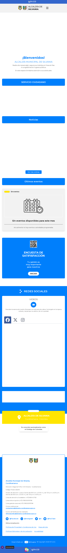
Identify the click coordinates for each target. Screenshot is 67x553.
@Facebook (14, 519)
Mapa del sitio (43, 527)
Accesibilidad (38, 531)
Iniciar (33, 274)
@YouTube (51, 519)
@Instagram (28, 519)
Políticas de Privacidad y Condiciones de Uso (21, 527)
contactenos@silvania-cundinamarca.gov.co (20, 508)
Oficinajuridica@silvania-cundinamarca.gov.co (21, 513)
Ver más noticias (34, 172)
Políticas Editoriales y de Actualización (19, 531)
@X (40, 519)
